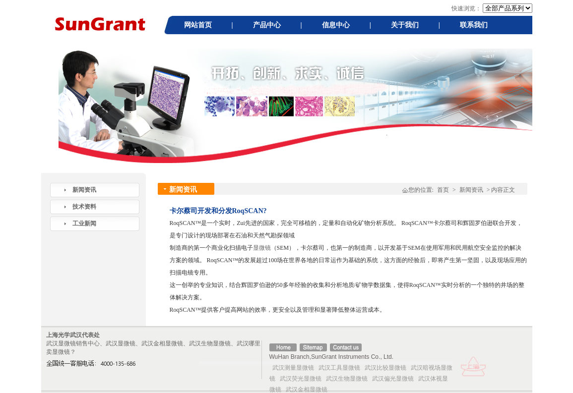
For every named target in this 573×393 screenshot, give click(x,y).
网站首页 (198, 25)
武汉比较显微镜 (385, 367)
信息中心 (336, 25)
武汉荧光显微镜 (300, 378)
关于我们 (405, 25)
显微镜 (262, 247)
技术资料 (84, 206)
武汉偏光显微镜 (393, 378)
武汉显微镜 (61, 343)
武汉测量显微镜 (293, 367)
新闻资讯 (84, 189)
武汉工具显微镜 (339, 367)
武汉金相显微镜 (306, 389)
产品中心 (267, 25)
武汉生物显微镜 (347, 378)
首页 (443, 189)
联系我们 (474, 25)
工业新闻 (84, 223)
